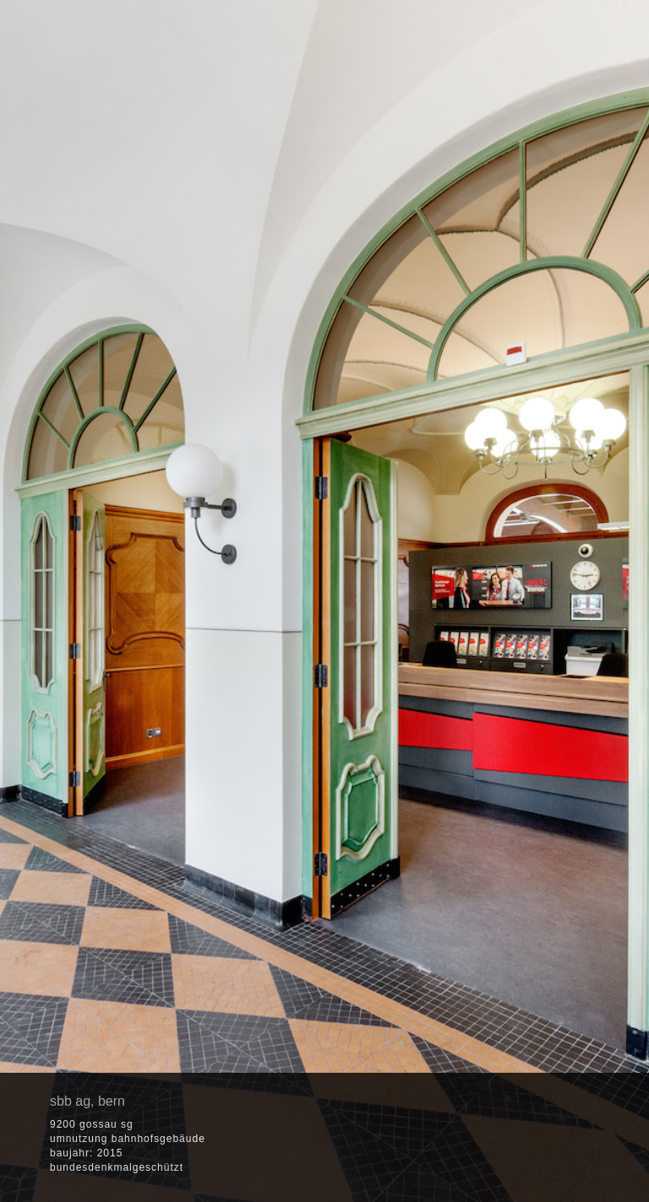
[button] (516, 1139)
